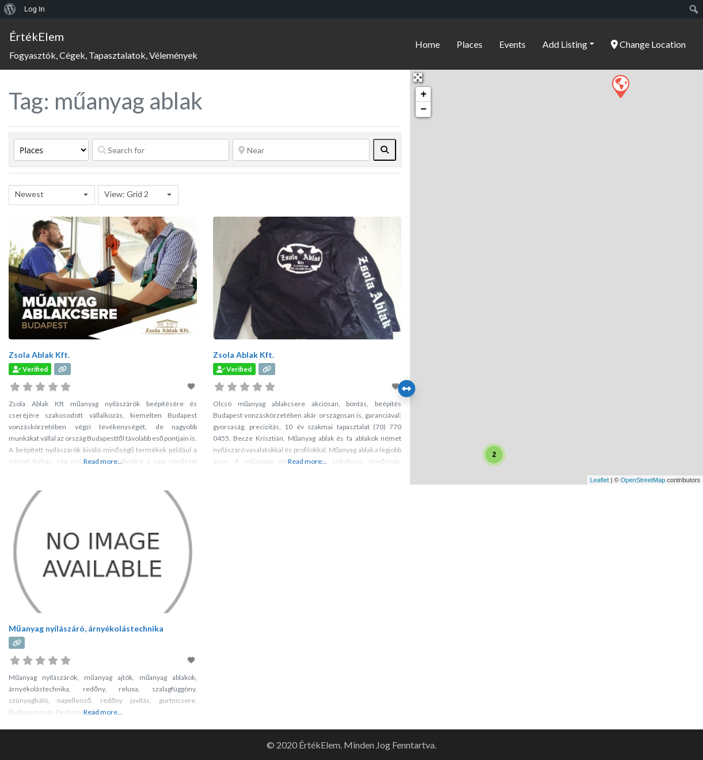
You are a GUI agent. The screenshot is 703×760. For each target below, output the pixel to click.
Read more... (103, 461)
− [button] (423, 109)
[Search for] (160, 150)
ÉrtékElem (36, 36)
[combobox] (52, 195)
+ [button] (423, 94)
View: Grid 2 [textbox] (126, 194)
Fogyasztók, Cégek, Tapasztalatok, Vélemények (103, 55)
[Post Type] (51, 150)
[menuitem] (10, 9)
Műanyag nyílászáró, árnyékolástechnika (86, 628)
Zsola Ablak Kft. (39, 355)
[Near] (301, 150)
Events (512, 44)
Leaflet (599, 480)
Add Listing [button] (564, 44)
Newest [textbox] (29, 194)
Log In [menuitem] (34, 9)
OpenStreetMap (643, 480)
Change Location (648, 44)
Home (427, 44)
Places (469, 44)
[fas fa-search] (384, 150)
